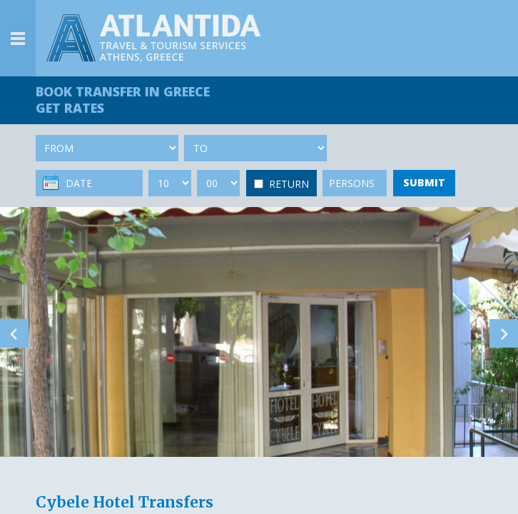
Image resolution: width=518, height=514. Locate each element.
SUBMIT (424, 182)
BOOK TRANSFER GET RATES (123, 99)
